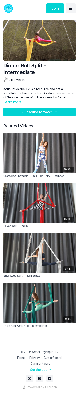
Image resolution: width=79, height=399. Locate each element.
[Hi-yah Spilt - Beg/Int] (39, 226)
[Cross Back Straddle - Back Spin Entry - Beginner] (39, 176)
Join (55, 8)
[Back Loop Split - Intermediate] (39, 276)
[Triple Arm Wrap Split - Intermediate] (39, 326)
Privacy (34, 357)
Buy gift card (53, 357)
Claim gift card (40, 363)
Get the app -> (40, 369)
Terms (21, 357)
